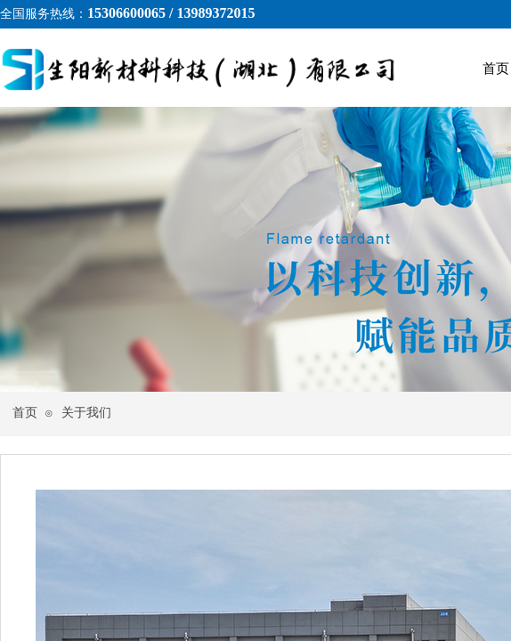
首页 (24, 412)
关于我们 (86, 412)
